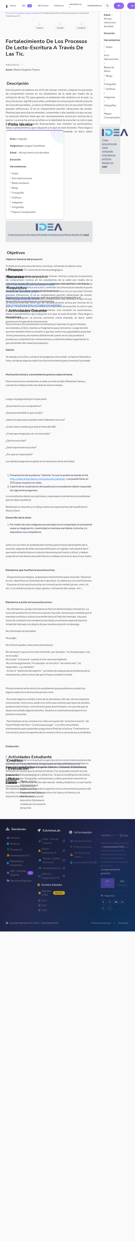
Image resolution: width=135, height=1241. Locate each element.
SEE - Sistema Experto (20, 881)
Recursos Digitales (19, 888)
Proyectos (14, 857)
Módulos (13, 851)
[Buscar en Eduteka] (107, 6)
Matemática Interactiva (15, 871)
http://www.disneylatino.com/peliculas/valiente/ (38, 478)
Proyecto (10, 13)
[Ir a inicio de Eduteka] (5, 6)
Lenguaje (19, 13)
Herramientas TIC (18, 863)
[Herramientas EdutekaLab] (119, 6)
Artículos (13, 845)
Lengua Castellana (32, 13)
